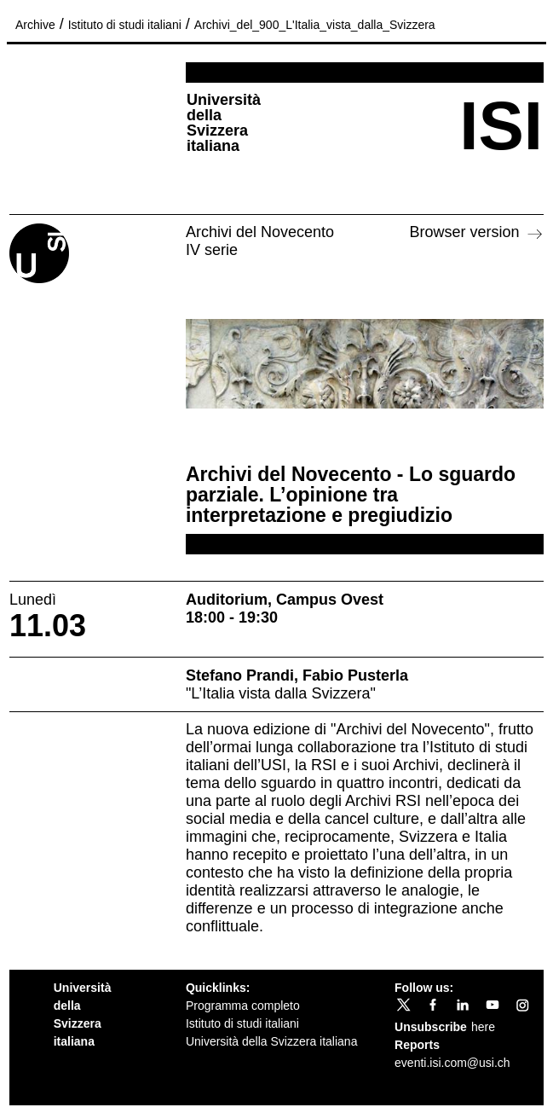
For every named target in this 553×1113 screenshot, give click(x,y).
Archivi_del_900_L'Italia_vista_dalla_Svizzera (314, 25)
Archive (35, 25)
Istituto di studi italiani (124, 25)
